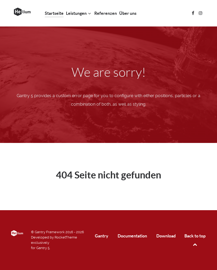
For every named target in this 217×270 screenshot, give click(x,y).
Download (166, 235)
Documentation (132, 235)
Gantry (101, 235)
